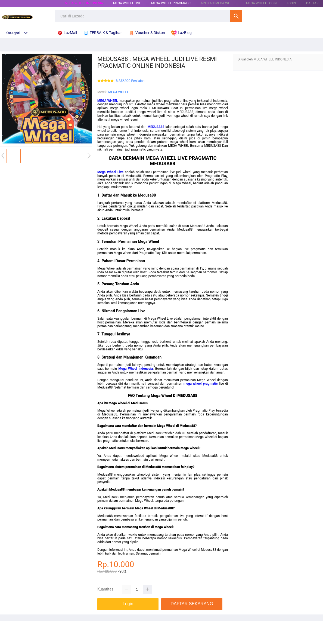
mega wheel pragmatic (201, 384)
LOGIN (291, 3)
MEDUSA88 (155, 127)
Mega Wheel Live (110, 172)
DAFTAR (312, 3)
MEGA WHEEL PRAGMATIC (171, 3)
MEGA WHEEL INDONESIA (84, 3)
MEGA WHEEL (118, 92)
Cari (236, 16)
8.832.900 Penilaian (130, 81)
